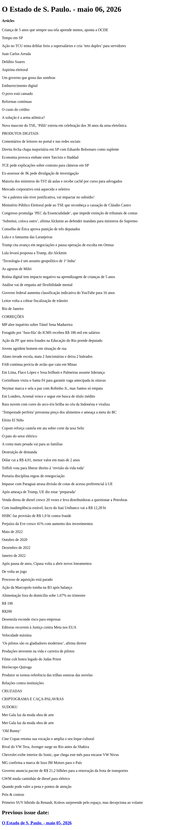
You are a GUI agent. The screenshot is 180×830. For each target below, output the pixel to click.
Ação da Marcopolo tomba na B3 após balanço (37, 587)
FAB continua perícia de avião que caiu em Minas (39, 364)
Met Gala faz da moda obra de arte (28, 715)
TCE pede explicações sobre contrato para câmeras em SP (45, 165)
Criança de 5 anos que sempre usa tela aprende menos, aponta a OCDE (55, 30)
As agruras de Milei (17, 269)
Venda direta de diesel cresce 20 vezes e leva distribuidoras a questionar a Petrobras (64, 500)
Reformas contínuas (17, 102)
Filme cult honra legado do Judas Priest (31, 659)
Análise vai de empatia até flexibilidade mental (37, 285)
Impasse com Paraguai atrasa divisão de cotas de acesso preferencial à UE (57, 484)
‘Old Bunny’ (11, 731)
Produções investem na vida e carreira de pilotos (38, 651)
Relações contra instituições (23, 683)
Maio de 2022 (12, 532)
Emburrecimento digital (20, 86)
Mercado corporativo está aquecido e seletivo (36, 189)
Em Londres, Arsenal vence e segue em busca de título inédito (48, 396)
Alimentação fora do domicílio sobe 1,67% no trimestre (43, 595)
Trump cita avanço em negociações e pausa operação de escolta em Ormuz (58, 245)
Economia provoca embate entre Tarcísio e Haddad (40, 157)
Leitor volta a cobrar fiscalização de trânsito (35, 301)
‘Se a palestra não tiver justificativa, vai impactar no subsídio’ (48, 197)
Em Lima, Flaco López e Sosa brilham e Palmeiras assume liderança (53, 372)
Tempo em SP (12, 38)
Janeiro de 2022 (14, 556)
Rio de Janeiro (12, 309)
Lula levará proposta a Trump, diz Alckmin (34, 253)
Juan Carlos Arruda (16, 54)
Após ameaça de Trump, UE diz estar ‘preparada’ (39, 492)
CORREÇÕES (13, 317)
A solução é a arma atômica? (23, 117)
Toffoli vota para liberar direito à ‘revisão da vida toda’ (43, 468)
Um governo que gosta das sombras (28, 78)
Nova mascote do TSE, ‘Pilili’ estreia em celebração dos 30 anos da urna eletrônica (64, 125)
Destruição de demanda (19, 452)
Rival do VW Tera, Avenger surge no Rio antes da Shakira (45, 747)
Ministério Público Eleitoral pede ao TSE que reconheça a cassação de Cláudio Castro (66, 205)
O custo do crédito (16, 110)
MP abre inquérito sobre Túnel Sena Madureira (37, 325)
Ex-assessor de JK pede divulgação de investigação (40, 173)
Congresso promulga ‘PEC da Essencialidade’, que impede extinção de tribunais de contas (70, 213)
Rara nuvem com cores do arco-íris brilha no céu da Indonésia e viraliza (56, 404)
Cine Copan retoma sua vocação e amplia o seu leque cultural (48, 739)
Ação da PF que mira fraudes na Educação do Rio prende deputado (52, 340)
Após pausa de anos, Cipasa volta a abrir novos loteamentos (47, 564)
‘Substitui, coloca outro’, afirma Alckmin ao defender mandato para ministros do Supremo (70, 221)
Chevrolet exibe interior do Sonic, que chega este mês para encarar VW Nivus (60, 755)
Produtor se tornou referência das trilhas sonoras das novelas (47, 675)
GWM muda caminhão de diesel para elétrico (36, 779)
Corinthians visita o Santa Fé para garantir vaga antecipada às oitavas (54, 380)
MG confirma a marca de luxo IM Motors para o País (42, 763)
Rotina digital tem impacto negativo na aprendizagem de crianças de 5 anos (58, 277)
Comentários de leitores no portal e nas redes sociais (41, 141)
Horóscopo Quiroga (17, 667)
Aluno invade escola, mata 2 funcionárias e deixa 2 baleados (47, 356)
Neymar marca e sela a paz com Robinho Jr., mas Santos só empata (52, 388)
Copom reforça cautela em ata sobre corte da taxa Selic (43, 428)
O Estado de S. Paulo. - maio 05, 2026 (37, 822)
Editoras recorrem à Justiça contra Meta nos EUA (39, 627)
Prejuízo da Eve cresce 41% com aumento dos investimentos (47, 524)
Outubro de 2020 (14, 540)
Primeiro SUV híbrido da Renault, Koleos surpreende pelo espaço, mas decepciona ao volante (72, 802)
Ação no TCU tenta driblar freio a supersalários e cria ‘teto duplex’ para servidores (64, 46)
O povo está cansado (17, 94)
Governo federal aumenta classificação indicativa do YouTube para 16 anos (58, 293)
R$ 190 (7, 603)
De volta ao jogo (14, 571)
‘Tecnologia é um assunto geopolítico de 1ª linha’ (39, 261)
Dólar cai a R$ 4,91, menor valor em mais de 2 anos (41, 460)
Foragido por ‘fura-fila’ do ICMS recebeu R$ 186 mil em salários (51, 333)
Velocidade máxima (17, 635)
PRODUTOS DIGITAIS (20, 133)
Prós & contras (13, 795)
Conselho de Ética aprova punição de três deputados (41, 229)
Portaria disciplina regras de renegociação (33, 476)
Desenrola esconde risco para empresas (31, 619)
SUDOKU (10, 707)
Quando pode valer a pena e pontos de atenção (36, 787)
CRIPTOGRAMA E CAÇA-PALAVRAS (33, 699)
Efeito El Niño (13, 420)
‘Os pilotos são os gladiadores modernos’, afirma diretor (44, 643)
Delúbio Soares (13, 62)
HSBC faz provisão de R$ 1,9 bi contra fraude (36, 516)
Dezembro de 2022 (16, 548)
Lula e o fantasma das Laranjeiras (27, 237)
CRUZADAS (12, 691)
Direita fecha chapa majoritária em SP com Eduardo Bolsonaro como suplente (60, 149)
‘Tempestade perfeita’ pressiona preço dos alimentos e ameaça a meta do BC (59, 412)
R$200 (7, 611)
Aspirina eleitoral (15, 70)
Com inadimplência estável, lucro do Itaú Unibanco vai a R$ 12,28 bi (54, 508)
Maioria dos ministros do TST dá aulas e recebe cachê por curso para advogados (62, 181)
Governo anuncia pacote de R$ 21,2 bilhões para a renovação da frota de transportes (65, 771)
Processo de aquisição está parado (27, 579)
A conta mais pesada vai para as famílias (32, 444)
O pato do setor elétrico (19, 436)
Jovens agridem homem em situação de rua (34, 348)
